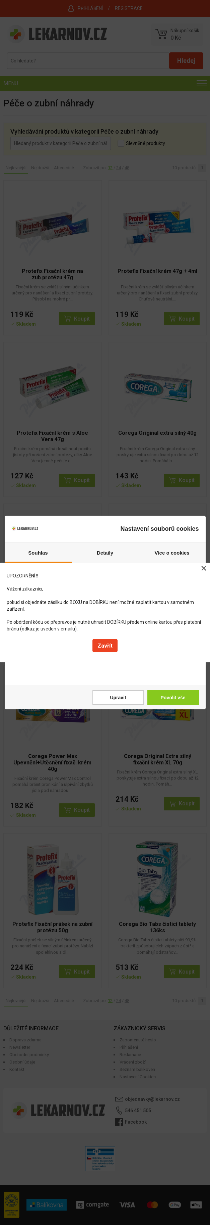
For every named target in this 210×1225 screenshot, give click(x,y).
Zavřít (105, 646)
